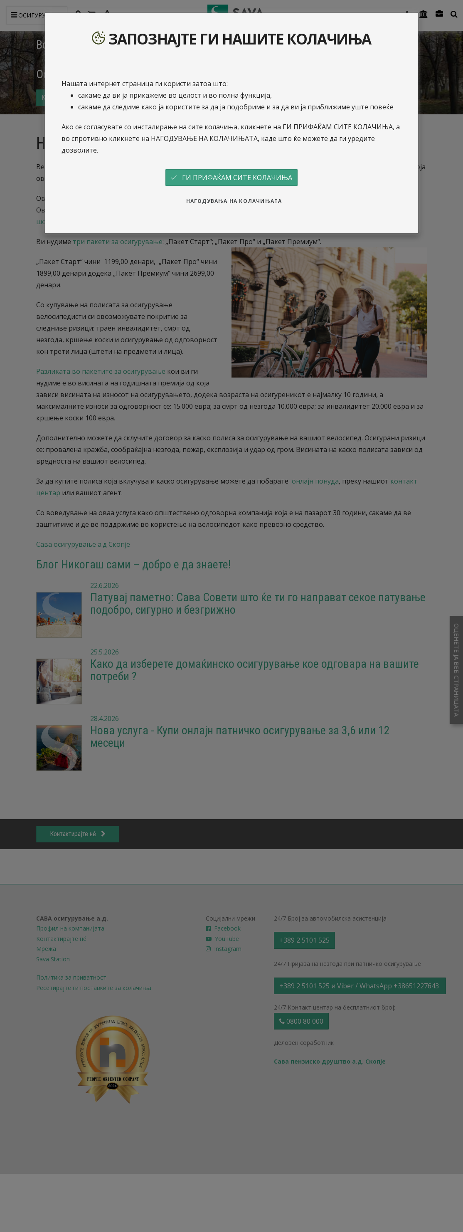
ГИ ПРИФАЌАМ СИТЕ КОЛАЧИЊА (231, 177)
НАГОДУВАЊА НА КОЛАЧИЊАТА (234, 201)
